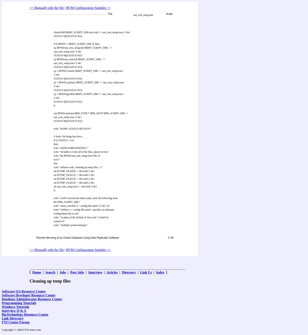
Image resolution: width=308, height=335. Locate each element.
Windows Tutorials (15, 307)
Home (36, 272)
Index (160, 272)
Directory (129, 272)
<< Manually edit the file (47, 8)
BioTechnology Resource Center (25, 314)
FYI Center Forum (15, 322)
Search (50, 272)
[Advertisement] (107, 4)
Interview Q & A (14, 311)
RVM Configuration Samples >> (88, 8)
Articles (112, 272)
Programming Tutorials (19, 303)
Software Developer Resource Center (29, 295)
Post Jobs (77, 272)
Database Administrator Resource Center (32, 299)
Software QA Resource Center (24, 291)
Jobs (62, 272)
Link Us (146, 272)
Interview (95, 272)
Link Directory (13, 318)
